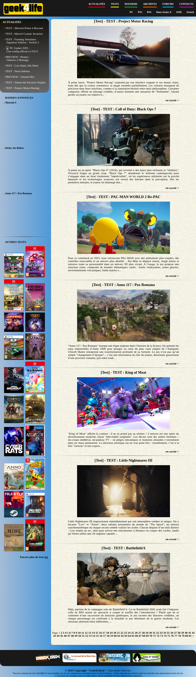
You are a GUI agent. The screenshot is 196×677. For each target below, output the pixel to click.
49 (76, 635)
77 (175, 635)
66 (136, 635)
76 (172, 635)
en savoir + (172, 100)
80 (186, 635)
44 (58, 635)
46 (65, 635)
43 (54, 635)
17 (104, 632)
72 (157, 635)
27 (139, 632)
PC (132, 12)
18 (107, 632)
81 (190, 635)
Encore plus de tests (34, 556)
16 (100, 632)
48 (72, 635)
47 (68, 635)
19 (111, 632)
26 (136, 632)
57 (104, 635)
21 (118, 632)
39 (182, 632)
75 (168, 635)
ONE (179, 12)
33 (161, 632)
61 (118, 635)
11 (82, 632)
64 (129, 635)
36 (171, 632)
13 (89, 632)
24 (129, 632)
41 (189, 632)
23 (125, 632)
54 (93, 635)
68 (143, 635)
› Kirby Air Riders (14, 148)
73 (161, 635)
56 (101, 635)
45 (61, 635)
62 (122, 635)
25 (132, 632)
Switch (190, 12)
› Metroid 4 (10, 102)
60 (115, 635)
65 (133, 635)
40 (186, 632)
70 (151, 635)
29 (146, 632)
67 (140, 635)
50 (79, 635)
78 (179, 635)
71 (154, 635)
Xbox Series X (164, 12)
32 (157, 632)
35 (168, 632)
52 (86, 635)
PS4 (149, 12)
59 (111, 635)
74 (165, 635)
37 (175, 632)
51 (83, 635)
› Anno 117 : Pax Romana (18, 193)
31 (154, 632)
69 (147, 635)
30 (150, 632)
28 (143, 632)
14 (93, 632)
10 (79, 632)
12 (86, 632)
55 (97, 635)
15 (96, 632)
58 (108, 635)
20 (114, 632)
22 (121, 632)
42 (193, 632)
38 (179, 632)
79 (182, 635)
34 (164, 632)
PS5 (140, 12)
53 (90, 635)
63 (126, 635)
